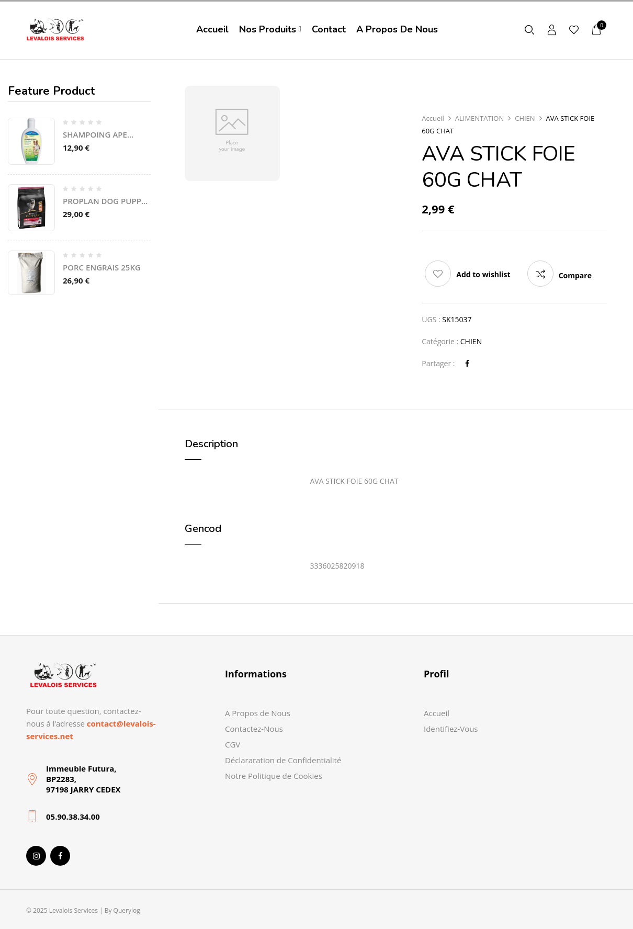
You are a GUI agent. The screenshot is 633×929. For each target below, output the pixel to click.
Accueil (433, 118)
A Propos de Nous (257, 713)
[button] (597, 29)
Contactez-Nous (254, 728)
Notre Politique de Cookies (273, 776)
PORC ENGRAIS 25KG (102, 267)
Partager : (438, 363)
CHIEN (525, 118)
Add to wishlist (483, 274)
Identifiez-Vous (451, 728)
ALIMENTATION (479, 118)
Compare (575, 275)
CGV (232, 744)
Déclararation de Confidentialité (283, 760)
